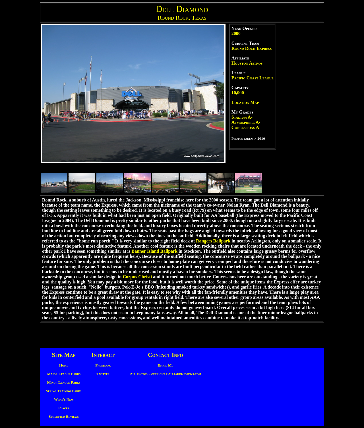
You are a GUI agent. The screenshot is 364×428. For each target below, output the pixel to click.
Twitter (102, 374)
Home (63, 365)
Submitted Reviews (63, 416)
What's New (64, 399)
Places (63, 408)
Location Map (245, 102)
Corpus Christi (137, 276)
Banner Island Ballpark (155, 251)
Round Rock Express (251, 48)
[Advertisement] (300, 109)
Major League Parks (63, 374)
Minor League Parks (63, 382)
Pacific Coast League (252, 77)
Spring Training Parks (64, 391)
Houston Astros (246, 63)
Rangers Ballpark (213, 240)
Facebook (103, 365)
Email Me (165, 365)
